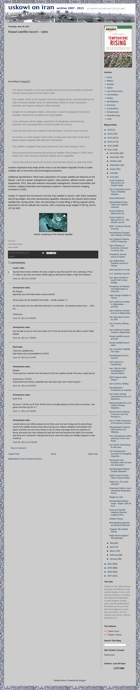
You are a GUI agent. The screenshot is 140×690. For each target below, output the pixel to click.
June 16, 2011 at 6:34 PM (24, 386)
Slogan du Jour (116, 497)
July (112, 173)
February (114, 555)
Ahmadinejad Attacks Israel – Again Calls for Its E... (120, 503)
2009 (110, 568)
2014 (110, 138)
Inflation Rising (116, 519)
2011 (110, 150)
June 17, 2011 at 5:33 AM (24, 411)
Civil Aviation (112, 95)
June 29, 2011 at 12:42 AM (25, 442)
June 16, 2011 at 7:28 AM (24, 338)
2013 (110, 142)
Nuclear (110, 84)
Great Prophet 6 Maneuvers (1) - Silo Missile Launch (119, 219)
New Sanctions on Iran (119, 270)
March (113, 551)
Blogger (82, 680)
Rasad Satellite (35, 256)
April (112, 547)
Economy (111, 105)
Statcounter (109, 655)
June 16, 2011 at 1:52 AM (24, 278)
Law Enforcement (115, 91)
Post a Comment (18, 448)
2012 (110, 146)
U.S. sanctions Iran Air (119, 274)
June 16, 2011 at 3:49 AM (24, 318)
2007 (110, 576)
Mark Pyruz (114, 631)
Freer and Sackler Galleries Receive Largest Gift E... (118, 512)
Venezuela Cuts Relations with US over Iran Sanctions (120, 462)
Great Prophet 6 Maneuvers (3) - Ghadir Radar (117, 182)
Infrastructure (113, 112)
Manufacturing (113, 115)
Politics (110, 98)
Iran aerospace (21, 256)
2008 (110, 572)
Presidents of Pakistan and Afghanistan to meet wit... (119, 288)
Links (109, 119)
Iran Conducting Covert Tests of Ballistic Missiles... (119, 191)
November (115, 157)
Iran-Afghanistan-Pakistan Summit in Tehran (118, 263)
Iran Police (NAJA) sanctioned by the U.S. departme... (120, 396)
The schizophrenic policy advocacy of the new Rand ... (120, 438)
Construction (112, 108)
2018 (110, 130)
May (112, 543)
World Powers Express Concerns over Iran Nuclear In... (119, 414)
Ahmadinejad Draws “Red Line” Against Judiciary (118, 204)
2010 (110, 564)
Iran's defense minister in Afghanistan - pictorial (119, 304)
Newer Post (14, 454)
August (113, 169)
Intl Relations (113, 101)
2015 (110, 134)
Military (110, 81)
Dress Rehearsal (117, 198)
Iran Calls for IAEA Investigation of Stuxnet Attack (117, 370)
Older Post (93, 454)
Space (110, 88)
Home (53, 454)
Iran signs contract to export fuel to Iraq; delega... (118, 280)
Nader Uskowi (115, 635)
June (112, 177)
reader (16, 268)
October (114, 161)
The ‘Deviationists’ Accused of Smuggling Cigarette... (120, 453)
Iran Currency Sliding (118, 384)
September (115, 165)
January (114, 559)
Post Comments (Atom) (31, 459)
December (115, 153)
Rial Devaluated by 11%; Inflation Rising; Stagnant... (120, 405)
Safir (44, 256)
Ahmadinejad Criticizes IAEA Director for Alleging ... (119, 429)
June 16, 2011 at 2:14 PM (24, 357)
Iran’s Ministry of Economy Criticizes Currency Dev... (118, 248)
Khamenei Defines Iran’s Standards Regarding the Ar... (120, 490)
